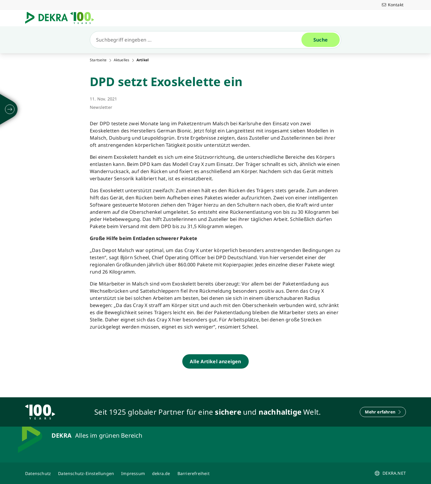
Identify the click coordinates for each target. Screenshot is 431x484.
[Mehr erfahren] (383, 412)
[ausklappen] (10, 109)
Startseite (98, 60)
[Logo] (62, 18)
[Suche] (198, 40)
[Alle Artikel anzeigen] (215, 361)
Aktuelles (122, 60)
